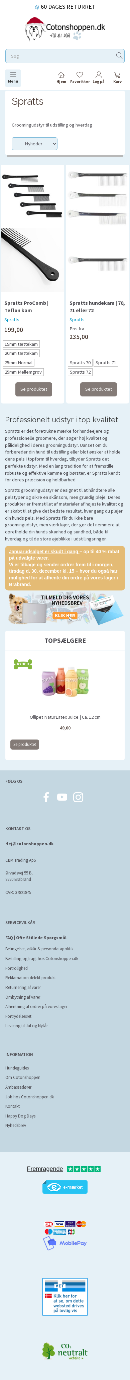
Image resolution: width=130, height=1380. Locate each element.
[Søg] (119, 56)
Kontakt (12, 1106)
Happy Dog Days (20, 1116)
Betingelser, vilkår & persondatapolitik (39, 949)
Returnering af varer (23, 987)
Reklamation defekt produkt (30, 978)
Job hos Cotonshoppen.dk (29, 1097)
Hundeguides (17, 1068)
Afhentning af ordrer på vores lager (36, 1006)
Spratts (11, 320)
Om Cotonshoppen (22, 1077)
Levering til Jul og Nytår (26, 1026)
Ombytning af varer (22, 997)
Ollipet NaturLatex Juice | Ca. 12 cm (65, 717)
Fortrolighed (16, 968)
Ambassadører (18, 1087)
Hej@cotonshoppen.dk (29, 844)
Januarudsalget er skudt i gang (44, 551)
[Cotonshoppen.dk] (65, 29)
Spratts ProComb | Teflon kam (26, 306)
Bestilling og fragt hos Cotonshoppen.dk (41, 958)
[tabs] (117, 78)
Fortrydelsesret (18, 1016)
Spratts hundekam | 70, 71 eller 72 (97, 306)
